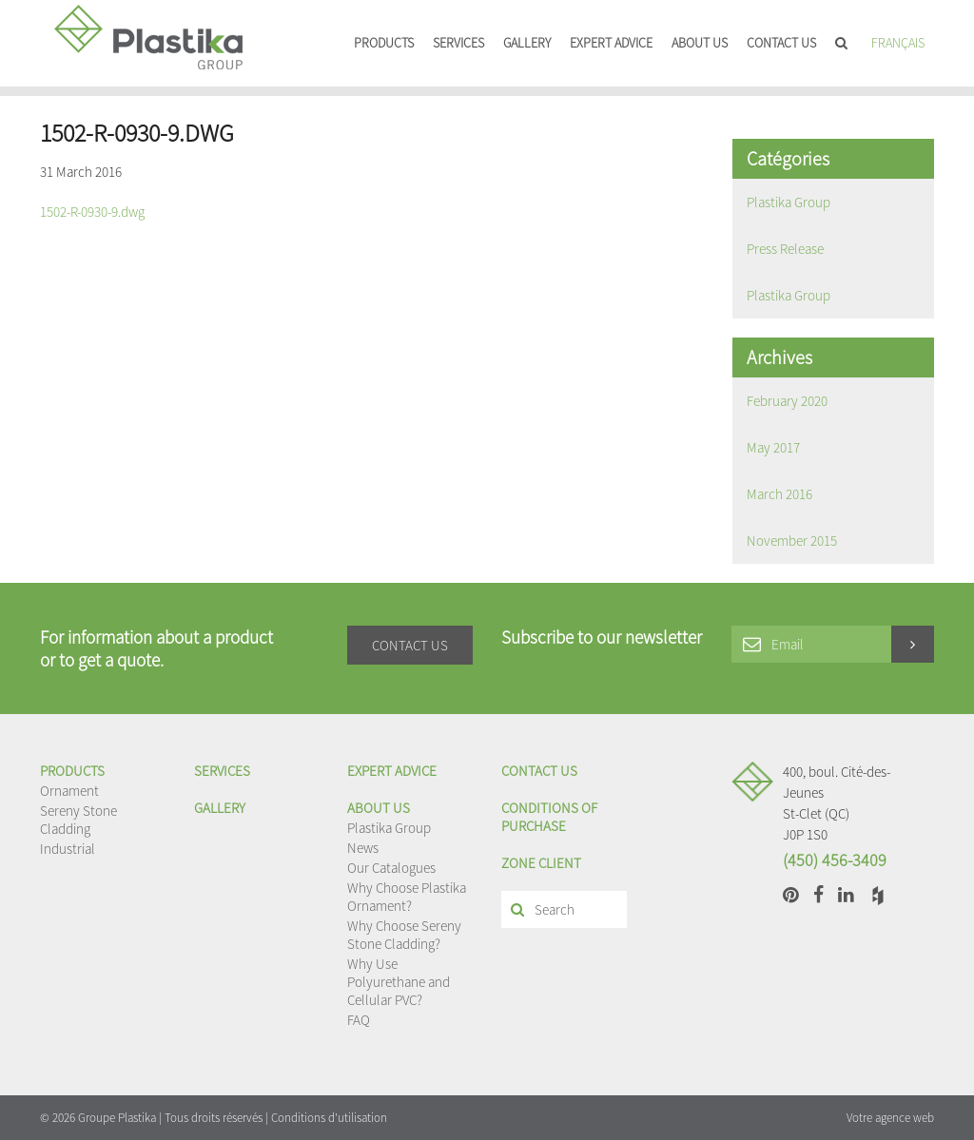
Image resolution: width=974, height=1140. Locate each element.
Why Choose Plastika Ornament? (406, 897)
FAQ (358, 1020)
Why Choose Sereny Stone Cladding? (404, 935)
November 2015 (792, 540)
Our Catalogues (391, 868)
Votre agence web (890, 1118)
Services (458, 42)
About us (700, 42)
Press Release (785, 249)
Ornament (69, 791)
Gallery (527, 42)
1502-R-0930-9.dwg (92, 212)
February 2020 (787, 401)
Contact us (781, 42)
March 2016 (779, 494)
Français (898, 42)
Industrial (67, 849)
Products (384, 42)
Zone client (541, 863)
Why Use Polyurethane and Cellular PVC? (398, 982)
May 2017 (773, 447)
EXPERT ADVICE (611, 42)
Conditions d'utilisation (329, 1118)
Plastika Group (788, 202)
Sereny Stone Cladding (78, 820)
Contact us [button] (410, 645)
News (363, 848)
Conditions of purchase (549, 817)
